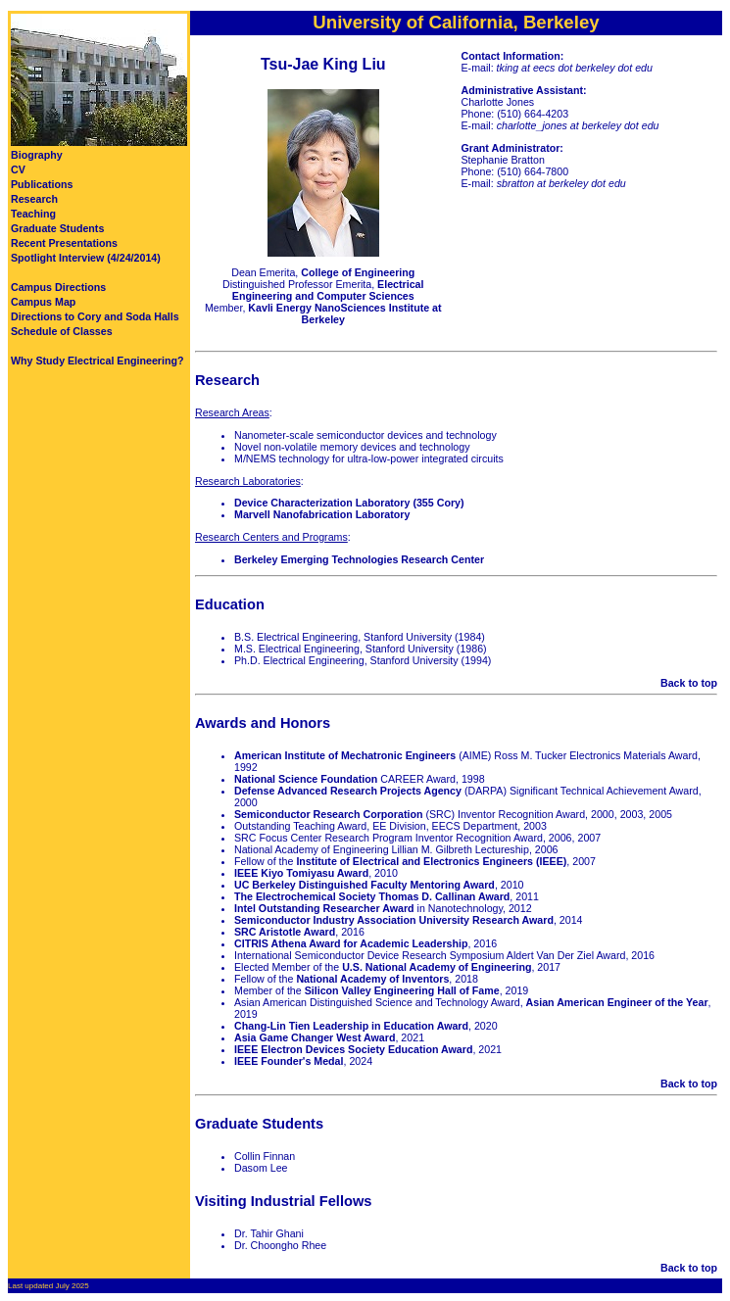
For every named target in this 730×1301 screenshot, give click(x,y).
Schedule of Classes (62, 331)
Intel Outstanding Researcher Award (324, 908)
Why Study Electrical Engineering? (97, 360)
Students (292, 1124)
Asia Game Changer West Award (314, 1037)
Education (230, 604)
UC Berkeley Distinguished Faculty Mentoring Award (364, 885)
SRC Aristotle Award (284, 932)
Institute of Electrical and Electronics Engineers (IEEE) (431, 861)
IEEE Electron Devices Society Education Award (353, 1049)
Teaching (33, 213)
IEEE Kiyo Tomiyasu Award (301, 873)
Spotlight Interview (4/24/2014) (86, 258)
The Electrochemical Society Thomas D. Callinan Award (372, 896)
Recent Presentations (64, 243)
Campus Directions (58, 287)
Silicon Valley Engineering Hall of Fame (402, 990)
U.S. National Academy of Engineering (436, 967)
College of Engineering (357, 272)
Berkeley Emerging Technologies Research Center (359, 559)
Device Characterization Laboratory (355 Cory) (349, 502)
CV (18, 169)
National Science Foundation (305, 779)
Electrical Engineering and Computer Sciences (328, 290)
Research (34, 199)
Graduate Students (57, 228)
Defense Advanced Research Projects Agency (348, 790)
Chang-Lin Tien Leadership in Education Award (351, 1026)
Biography (37, 155)
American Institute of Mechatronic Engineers (345, 755)
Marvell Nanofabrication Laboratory (322, 514)
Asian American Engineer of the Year (617, 1002)
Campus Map (43, 302)
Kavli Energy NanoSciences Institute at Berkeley (344, 313)
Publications (42, 184)
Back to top (688, 683)
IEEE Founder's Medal (289, 1061)
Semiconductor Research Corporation (328, 814)
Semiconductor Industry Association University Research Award (394, 920)
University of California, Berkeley (456, 22)
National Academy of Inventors (372, 979)
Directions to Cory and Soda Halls (95, 316)
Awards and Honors (262, 723)
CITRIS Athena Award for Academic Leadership (350, 943)
